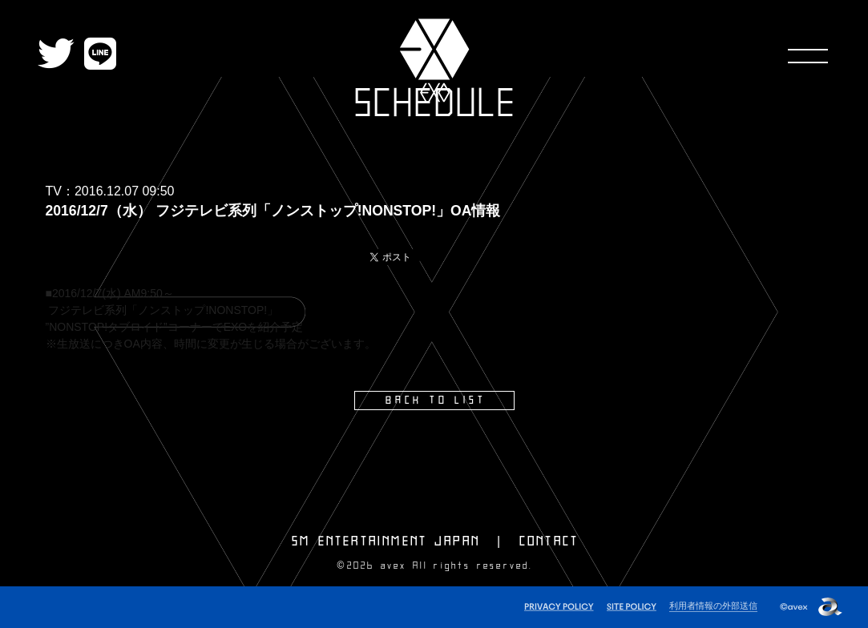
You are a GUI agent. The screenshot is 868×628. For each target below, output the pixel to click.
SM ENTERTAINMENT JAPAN (386, 541)
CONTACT (549, 541)
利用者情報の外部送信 (713, 605)
